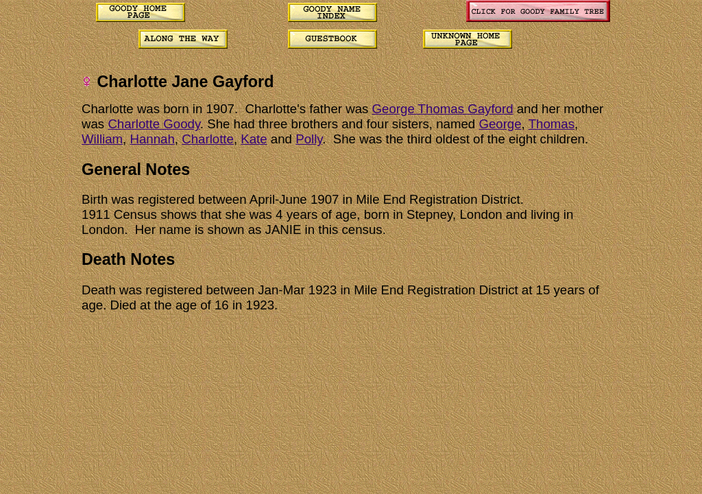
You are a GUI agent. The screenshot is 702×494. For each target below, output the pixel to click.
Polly (308, 139)
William (102, 139)
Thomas (551, 124)
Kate (254, 139)
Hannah (152, 139)
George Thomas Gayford (442, 109)
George (500, 124)
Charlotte (208, 139)
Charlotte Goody (153, 124)
